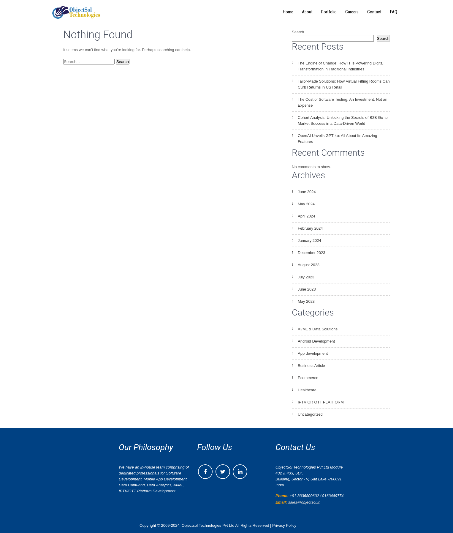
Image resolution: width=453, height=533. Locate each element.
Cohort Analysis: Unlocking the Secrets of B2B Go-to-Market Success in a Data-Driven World (343, 120)
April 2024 (306, 216)
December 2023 (311, 252)
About (307, 12)
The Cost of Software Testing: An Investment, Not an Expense (342, 102)
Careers (352, 12)
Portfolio (329, 12)
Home (288, 12)
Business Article (311, 365)
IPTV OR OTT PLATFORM (321, 402)
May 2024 (306, 204)
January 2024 (309, 240)
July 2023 (306, 277)
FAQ (393, 12)
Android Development (316, 341)
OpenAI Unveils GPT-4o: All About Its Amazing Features (337, 138)
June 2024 (307, 192)
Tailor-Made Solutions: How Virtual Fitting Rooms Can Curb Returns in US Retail (344, 84)
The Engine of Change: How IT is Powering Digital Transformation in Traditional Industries (341, 66)
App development (313, 353)
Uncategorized (310, 414)
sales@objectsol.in (304, 502)
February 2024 (310, 228)
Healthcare (307, 390)
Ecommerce (308, 378)
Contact (374, 12)
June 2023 (307, 289)
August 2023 (308, 265)
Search (298, 32)
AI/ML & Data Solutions (318, 329)
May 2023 (306, 301)
